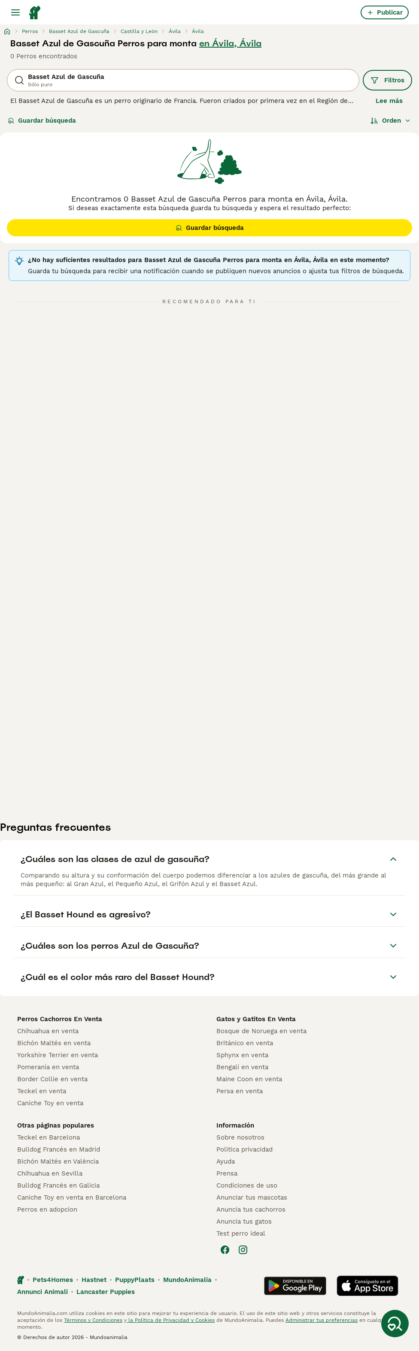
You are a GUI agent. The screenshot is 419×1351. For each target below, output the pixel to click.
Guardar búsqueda (42, 120)
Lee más (389, 101)
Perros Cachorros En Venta (59, 1019)
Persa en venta (239, 1091)
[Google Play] (295, 1286)
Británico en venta (244, 1043)
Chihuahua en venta (48, 1031)
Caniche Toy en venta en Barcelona (71, 1197)
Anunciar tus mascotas (251, 1197)
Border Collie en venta (52, 1079)
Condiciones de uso (246, 1185)
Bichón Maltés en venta (54, 1043)
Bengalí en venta (242, 1067)
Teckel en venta (41, 1091)
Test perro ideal (240, 1233)
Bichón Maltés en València (58, 1161)
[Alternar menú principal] (15, 12)
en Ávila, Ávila (230, 43)
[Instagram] (243, 1249)
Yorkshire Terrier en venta (57, 1055)
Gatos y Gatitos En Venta (256, 1019)
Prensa (226, 1173)
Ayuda (225, 1161)
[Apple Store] (367, 1286)
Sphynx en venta (242, 1055)
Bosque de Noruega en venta (261, 1031)
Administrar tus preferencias (321, 1320)
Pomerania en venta (48, 1067)
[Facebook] (225, 1249)
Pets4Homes (53, 1280)
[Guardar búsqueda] (395, 1323)
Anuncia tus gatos (244, 1221)
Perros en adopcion (47, 1209)
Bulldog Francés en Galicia (58, 1185)
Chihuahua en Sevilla (49, 1173)
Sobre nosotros (240, 1137)
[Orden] (390, 120)
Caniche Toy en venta (50, 1103)
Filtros (387, 80)
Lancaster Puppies (105, 1292)
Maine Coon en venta (249, 1079)
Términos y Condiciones (93, 1320)
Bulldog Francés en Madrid (58, 1149)
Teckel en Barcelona (48, 1137)
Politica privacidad (244, 1149)
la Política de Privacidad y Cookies (171, 1320)
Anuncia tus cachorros (250, 1209)
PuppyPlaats (135, 1280)
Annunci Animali (42, 1292)
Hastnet (94, 1280)
